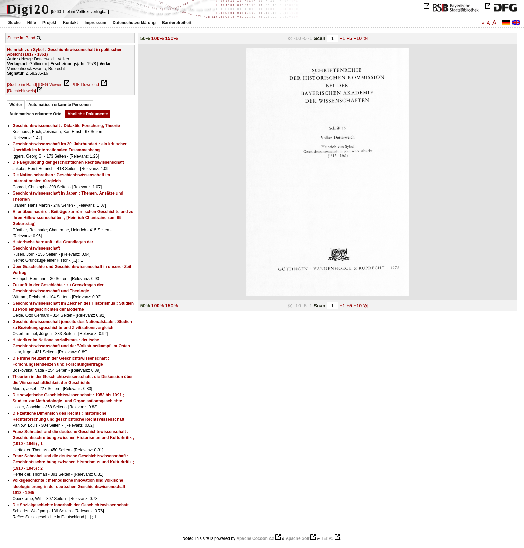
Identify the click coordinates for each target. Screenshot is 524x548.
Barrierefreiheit (176, 22)
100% (157, 38)
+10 (358, 38)
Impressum (95, 22)
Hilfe (31, 22)
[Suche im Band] (22, 84)
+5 (349, 38)
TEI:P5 (327, 538)
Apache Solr (297, 538)
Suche (14, 22)
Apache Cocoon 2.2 (255, 538)
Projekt (49, 22)
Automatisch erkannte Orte (35, 114)
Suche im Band (21, 38)
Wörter (15, 104)
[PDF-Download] (85, 84)
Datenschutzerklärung (134, 22)
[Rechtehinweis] (21, 91)
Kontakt (70, 22)
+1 (343, 38)
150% (171, 38)
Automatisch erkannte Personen (59, 104)
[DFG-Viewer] (50, 84)
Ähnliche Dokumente (87, 114)
